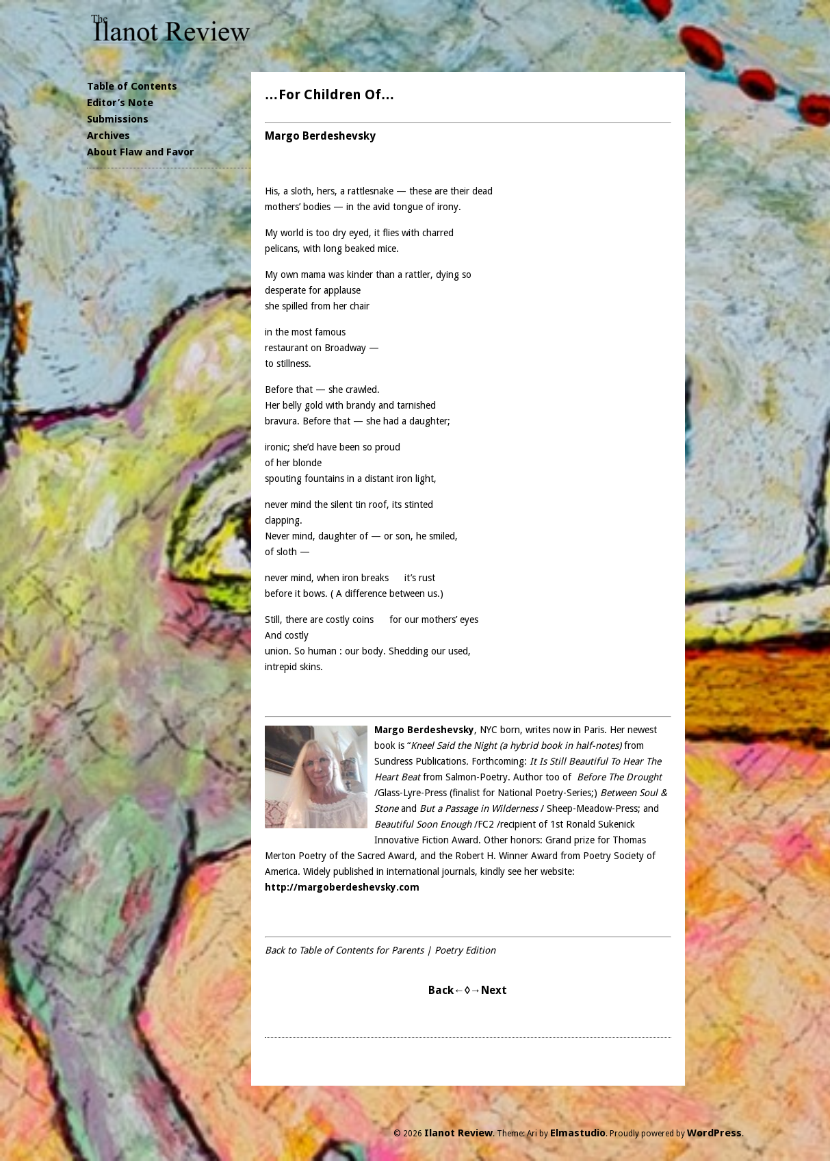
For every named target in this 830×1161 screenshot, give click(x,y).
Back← (446, 990)
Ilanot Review (458, 1133)
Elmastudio (578, 1133)
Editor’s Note (120, 103)
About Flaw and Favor (140, 152)
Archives (108, 135)
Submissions (117, 119)
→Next (488, 990)
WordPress (714, 1133)
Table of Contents (132, 86)
